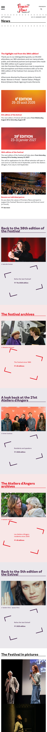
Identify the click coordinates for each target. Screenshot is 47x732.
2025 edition (20, 626)
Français (42, 6)
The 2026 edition (22, 283)
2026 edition (20, 452)
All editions (20, 366)
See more (6, 208)
